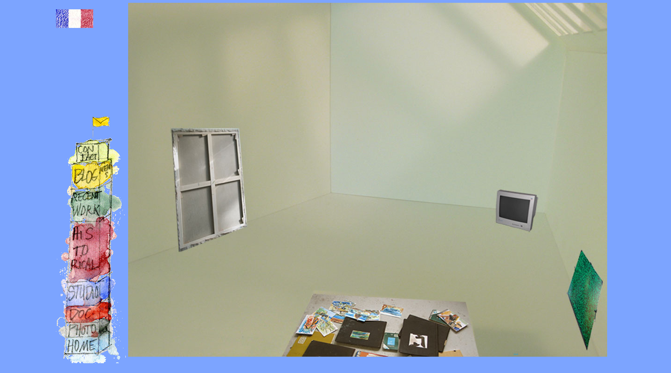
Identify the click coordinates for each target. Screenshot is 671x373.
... (516, 352)
